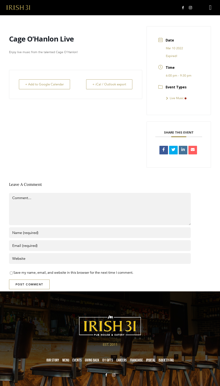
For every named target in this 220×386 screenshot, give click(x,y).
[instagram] (190, 7)
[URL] (100, 258)
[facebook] (183, 7)
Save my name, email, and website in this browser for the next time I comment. (73, 272)
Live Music (176, 98)
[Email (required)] (100, 245)
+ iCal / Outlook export (109, 84)
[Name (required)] (100, 232)
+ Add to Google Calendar (44, 84)
